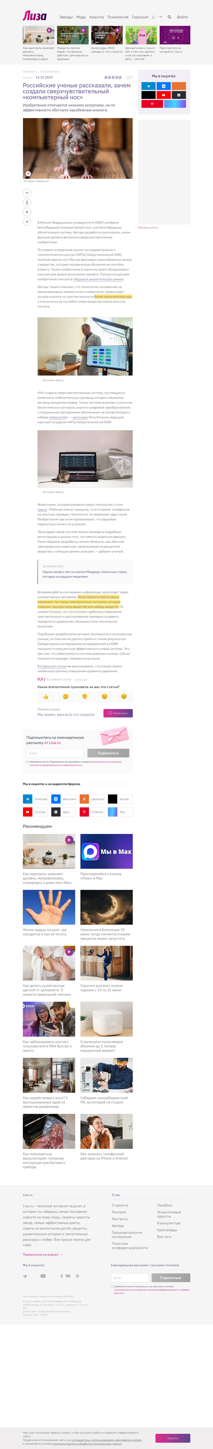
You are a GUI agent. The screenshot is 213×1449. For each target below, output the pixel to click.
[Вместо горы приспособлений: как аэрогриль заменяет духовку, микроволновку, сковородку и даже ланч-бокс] (49, 851)
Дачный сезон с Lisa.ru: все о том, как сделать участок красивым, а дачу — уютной (140, 53)
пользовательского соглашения (105, 761)
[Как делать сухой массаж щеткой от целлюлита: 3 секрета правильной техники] (49, 963)
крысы (42, 509)
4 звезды (117, 77)
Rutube (118, 799)
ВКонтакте (63, 799)
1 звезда (106, 77)
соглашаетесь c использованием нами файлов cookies (106, 1440)
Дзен (60, 812)
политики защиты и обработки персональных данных (87, 1443)
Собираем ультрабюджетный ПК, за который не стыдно (104, 1099)
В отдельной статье (52, 666)
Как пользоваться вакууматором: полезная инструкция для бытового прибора (44, 1160)
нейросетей (57, 417)
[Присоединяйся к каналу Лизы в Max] (106, 851)
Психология (118, 16)
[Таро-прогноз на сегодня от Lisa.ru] (175, 35)
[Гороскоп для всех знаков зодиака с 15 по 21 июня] (106, 963)
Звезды (66, 16)
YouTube (34, 812)
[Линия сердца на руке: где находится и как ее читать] (49, 907)
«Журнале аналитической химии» (98, 279)
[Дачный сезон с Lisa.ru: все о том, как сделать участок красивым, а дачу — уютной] (141, 35)
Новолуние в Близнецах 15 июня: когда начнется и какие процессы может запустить (105, 934)
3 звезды (113, 77)
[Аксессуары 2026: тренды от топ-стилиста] (107, 35)
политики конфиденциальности (45, 765)
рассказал (80, 417)
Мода (81, 16)
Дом (155, 16)
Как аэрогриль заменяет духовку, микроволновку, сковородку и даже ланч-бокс (38, 53)
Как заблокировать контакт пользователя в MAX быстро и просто (47, 1046)
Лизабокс (165, 1425)
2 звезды (109, 77)
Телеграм (35, 799)
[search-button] (169, 17)
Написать (120, 713)
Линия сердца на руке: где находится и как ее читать (44, 931)
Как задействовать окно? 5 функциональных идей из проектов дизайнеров (45, 1102)
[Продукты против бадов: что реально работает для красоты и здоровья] (73, 35)
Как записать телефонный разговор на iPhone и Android (104, 1156)
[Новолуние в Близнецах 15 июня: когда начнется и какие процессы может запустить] (106, 907)
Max (116, 812)
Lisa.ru (27, 77)
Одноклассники (92, 799)
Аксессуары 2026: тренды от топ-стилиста (106, 49)
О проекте (120, 1425)
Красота (96, 16)
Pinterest (91, 812)
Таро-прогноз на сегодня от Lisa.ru (171, 49)
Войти (182, 16)
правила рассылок (73, 765)
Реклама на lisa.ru (148, 227)
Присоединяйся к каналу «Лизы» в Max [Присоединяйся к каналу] (101, 875)
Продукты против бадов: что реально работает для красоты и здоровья (72, 53)
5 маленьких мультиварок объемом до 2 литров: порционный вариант (101, 1046)
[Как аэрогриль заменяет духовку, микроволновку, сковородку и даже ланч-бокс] (38, 35)
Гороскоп (140, 16)
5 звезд (120, 77)
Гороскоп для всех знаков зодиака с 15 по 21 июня (101, 987)
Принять (172, 1438)
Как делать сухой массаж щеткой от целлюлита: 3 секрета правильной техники (47, 990)
